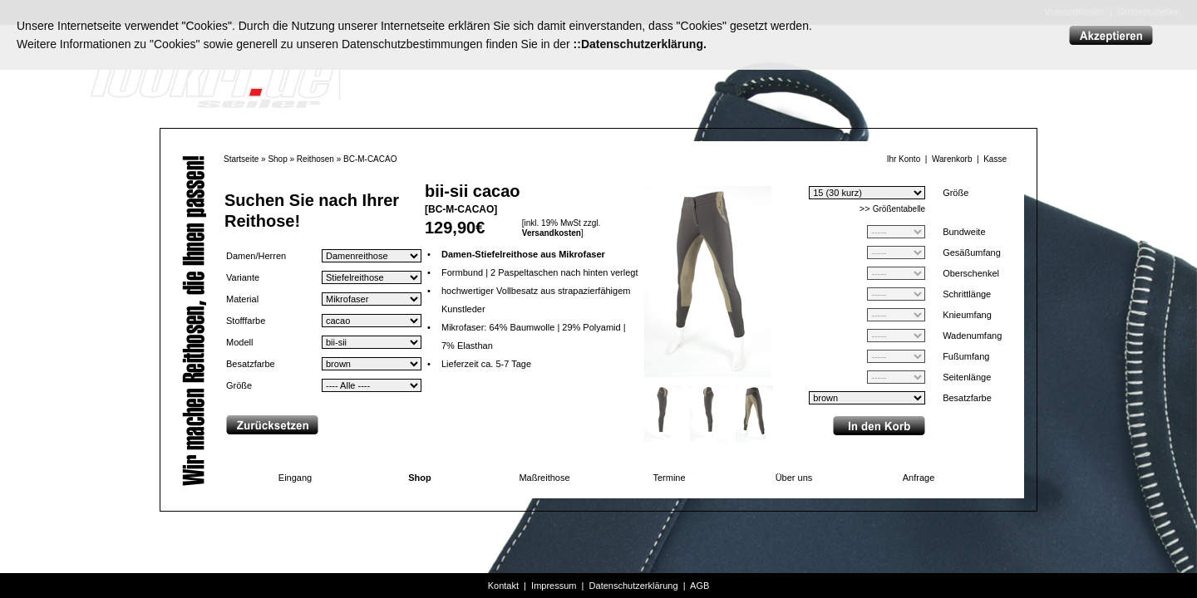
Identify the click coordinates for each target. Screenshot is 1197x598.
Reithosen (315, 159)
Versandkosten (551, 233)
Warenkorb (952, 159)
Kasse (995, 159)
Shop (277, 159)
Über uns (794, 478)
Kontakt (503, 586)
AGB (699, 586)
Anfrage (919, 478)
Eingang (295, 478)
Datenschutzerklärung (633, 586)
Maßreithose (544, 478)
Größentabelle (899, 208)
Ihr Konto (904, 159)
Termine (669, 478)
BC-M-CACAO (370, 159)
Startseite (241, 159)
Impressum (553, 586)
